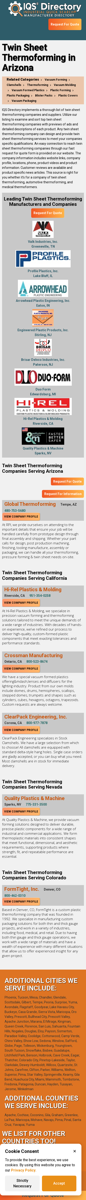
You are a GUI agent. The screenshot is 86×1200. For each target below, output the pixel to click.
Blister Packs (44, 95)
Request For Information (63, 494)
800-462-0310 (14, 895)
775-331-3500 (36, 804)
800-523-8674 (36, 661)
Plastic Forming (60, 90)
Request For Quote (65, 24)
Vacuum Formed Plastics (28, 90)
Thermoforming (37, 85)
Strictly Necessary (22, 1183)
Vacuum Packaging (24, 100)
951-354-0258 (39, 595)
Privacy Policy (23, 1170)
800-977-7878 (36, 723)
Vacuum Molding (65, 85)
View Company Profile (21, 516)
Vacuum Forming (56, 79)
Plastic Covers (68, 95)
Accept (59, 1183)
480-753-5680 (14, 510)
